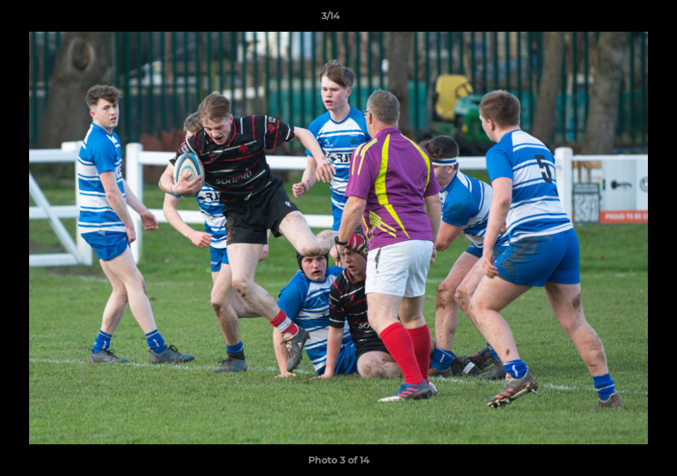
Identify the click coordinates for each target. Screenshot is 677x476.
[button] (621, 19)
